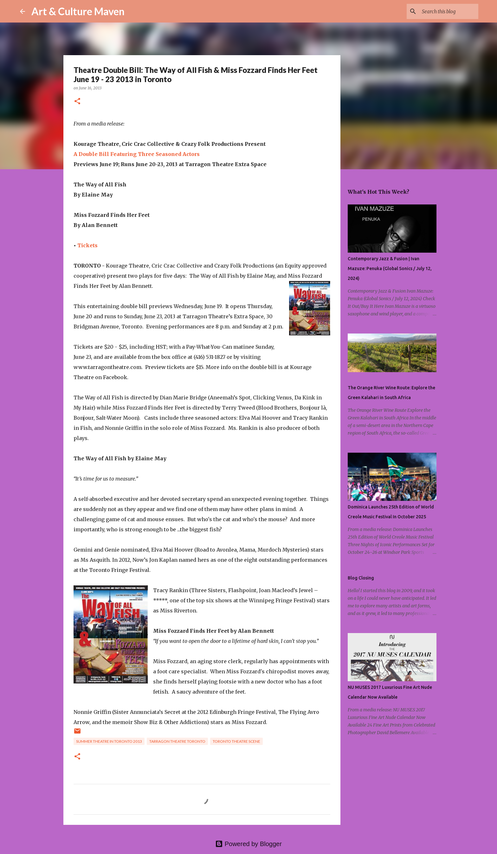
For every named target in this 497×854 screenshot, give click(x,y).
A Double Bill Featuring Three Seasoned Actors (137, 154)
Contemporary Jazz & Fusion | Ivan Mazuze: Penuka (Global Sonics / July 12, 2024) (390, 268)
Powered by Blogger (248, 843)
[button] (77, 101)
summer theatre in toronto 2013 (109, 741)
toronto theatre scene (236, 741)
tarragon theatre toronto (177, 741)
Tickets (87, 245)
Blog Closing (361, 577)
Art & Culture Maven (78, 11)
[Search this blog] (445, 11)
